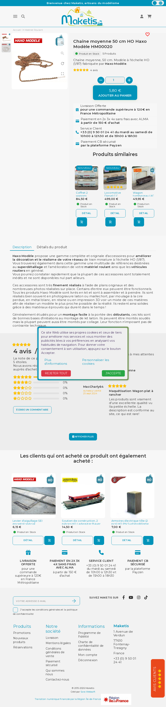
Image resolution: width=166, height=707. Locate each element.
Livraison (52, 638)
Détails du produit (52, 247)
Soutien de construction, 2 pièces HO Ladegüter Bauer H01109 (81, 523)
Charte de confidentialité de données (91, 645)
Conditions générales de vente (55, 652)
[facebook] (123, 597)
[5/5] (161, 678)
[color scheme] (158, 2)
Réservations (22, 647)
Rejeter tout (56, 373)
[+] (129, 80)
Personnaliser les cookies (95, 362)
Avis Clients (155, 678)
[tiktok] (146, 597)
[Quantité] (115, 80)
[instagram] (138, 597)
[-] (100, 80)
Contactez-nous (57, 679)
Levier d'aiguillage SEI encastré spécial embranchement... (27, 523)
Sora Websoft (88, 691)
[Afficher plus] (83, 436)
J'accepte (113, 373)
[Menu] (15, 16)
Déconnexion (88, 660)
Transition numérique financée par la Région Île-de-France (68, 699)
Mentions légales (58, 643)
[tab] (22, 247)
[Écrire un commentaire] (32, 410)
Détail (86, 213)
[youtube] (131, 597)
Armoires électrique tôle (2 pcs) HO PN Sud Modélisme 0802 (130, 523)
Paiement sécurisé (53, 663)
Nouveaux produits (20, 640)
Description (22, 247)
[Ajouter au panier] (115, 92)
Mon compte (87, 655)
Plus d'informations (55, 362)
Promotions (22, 633)
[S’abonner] (74, 600)
